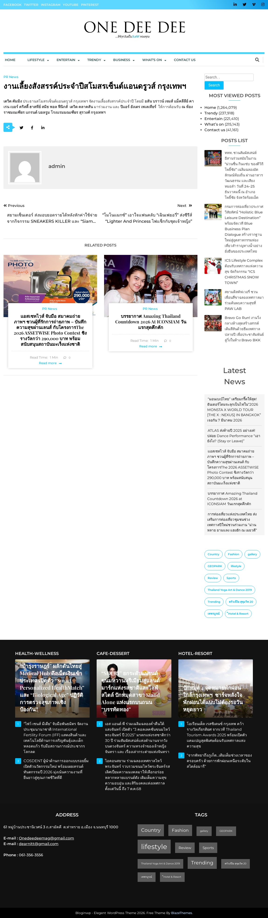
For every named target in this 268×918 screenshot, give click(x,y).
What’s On (152, 60)
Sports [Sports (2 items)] (231, 578)
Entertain (66, 60)
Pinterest (90, 5)
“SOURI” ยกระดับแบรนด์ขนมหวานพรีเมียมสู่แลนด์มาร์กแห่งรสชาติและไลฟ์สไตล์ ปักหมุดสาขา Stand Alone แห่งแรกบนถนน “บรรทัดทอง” (130, 691)
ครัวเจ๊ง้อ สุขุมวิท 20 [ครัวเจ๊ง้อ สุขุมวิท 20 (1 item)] (241, 601)
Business (121, 60)
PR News (10, 77)
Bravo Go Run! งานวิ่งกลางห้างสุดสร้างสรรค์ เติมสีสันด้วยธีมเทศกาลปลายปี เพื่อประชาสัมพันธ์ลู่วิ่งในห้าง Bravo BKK (244, 328)
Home (10, 60)
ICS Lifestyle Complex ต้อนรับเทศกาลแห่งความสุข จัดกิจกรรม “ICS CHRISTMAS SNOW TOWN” (244, 271)
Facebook (12, 5)
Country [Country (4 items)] (213, 554)
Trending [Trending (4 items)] (214, 601)
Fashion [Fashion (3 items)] (233, 554)
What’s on (214, 124)
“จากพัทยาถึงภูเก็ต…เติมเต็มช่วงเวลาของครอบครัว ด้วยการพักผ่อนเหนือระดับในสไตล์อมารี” (219, 761)
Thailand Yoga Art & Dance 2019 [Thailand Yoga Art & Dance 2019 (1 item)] (230, 590)
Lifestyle (35, 60)
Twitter (31, 5)
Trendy (94, 60)
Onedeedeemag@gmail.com (46, 838)
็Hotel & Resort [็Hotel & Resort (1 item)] (238, 613)
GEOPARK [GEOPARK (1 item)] (215, 566)
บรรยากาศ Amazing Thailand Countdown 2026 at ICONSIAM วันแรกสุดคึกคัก (232, 498)
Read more (48, 363)
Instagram (50, 5)
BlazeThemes (181, 913)
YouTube (70, 5)
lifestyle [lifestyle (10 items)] (236, 566)
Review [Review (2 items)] (213, 578)
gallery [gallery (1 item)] (252, 554)
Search (214, 85)
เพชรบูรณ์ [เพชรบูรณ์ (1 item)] (214, 613)
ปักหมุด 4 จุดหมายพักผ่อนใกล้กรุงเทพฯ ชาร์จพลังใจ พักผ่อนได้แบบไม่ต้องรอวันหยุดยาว (213, 698)
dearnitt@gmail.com (38, 844)
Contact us (185, 60)
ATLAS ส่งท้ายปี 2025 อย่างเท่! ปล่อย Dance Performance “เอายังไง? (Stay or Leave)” (233, 435)
